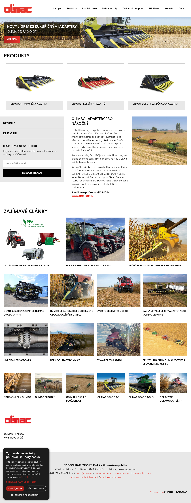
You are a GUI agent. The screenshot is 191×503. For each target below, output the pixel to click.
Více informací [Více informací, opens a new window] (27, 477)
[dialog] (26, 474)
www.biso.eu (143, 473)
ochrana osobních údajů (84, 477)
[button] (26, 482)
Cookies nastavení (110, 477)
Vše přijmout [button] (15, 488)
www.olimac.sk (124, 473)
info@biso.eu (85, 473)
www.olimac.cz (104, 473)
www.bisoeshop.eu (82, 195)
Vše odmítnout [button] (36, 488)
